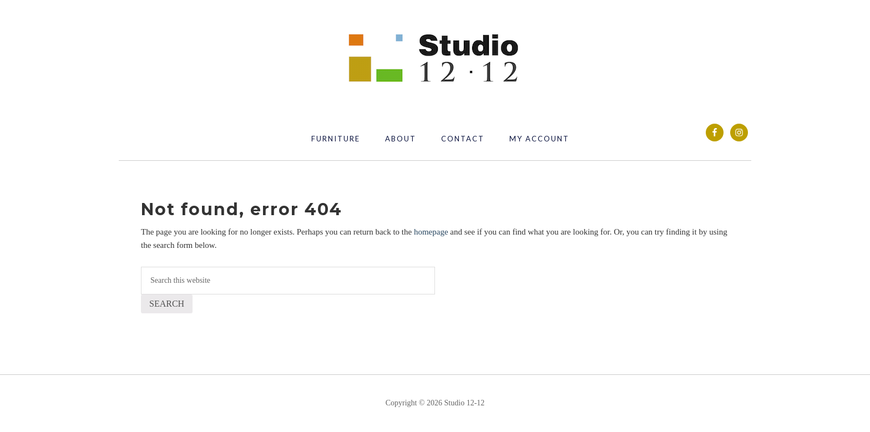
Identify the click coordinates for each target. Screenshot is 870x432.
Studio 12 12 (435, 59)
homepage (431, 231)
